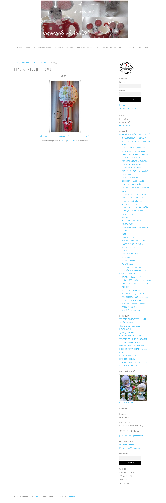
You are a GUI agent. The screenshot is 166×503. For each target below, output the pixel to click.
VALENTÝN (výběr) (129, 260)
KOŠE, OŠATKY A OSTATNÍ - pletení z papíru (134, 351)
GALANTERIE (127, 174)
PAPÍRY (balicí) (127, 214)
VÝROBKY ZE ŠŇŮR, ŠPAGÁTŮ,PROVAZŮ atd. (131, 308)
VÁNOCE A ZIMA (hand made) (133, 293)
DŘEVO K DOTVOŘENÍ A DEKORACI (135, 154)
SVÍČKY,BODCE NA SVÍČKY (132, 254)
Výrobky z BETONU (127, 332)
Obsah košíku (125, 125)
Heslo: (122, 90)
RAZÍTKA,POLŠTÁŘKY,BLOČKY (133, 240)
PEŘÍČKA (125, 217)
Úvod (19, 48)
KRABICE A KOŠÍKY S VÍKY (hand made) (137, 284)
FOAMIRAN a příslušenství (132, 168)
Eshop (27, 48)
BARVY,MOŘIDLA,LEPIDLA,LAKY (134, 138)
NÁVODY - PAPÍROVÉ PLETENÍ (131, 345)
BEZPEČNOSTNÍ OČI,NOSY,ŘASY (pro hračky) (136, 143)
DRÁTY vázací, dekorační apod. (134, 151)
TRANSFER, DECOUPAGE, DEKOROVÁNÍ (130, 327)
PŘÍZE (124, 234)
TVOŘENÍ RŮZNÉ (126, 322)
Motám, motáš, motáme (129, 448)
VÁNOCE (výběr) (128, 264)
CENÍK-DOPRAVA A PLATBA (109, 48)
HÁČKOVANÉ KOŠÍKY (130, 177)
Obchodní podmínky (42, 48)
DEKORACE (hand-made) (131, 277)
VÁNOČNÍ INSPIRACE (128, 365)
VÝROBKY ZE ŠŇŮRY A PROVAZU (133, 339)
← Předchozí (43, 136)
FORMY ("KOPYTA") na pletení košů (135, 171)
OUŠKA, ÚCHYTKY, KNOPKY (132, 211)
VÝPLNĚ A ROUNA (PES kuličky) (134, 270)
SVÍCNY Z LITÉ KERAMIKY (131, 290)
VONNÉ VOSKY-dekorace (131, 300)
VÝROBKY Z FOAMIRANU (129, 342)
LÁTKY (124, 191)
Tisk (36, 497)
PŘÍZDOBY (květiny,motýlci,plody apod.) (135, 229)
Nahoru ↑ (71, 497)
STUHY (124, 250)
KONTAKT (70, 48)
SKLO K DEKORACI (129, 247)
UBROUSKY (126, 257)
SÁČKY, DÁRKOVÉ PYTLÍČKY (132, 244)
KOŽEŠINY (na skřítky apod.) (133, 181)
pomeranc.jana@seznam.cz (131, 436)
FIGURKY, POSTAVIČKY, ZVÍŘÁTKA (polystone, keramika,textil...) (135, 163)
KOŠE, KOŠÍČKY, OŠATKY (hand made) (136, 280)
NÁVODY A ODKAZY (86, 48)
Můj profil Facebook (127, 444)
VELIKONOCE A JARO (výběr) (133, 267)
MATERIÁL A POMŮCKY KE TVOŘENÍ (134, 134)
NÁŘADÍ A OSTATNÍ (129, 204)
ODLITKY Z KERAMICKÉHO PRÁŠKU (135, 207)
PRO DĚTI (125, 287)
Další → (88, 136)
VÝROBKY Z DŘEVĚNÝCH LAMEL (134, 303)
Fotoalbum (58, 48)
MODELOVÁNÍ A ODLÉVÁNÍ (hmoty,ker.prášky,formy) (132, 199)
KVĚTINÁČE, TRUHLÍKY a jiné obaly (135, 187)
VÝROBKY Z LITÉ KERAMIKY (130, 335)
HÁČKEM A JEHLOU (40, 63)
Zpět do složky (64, 136)
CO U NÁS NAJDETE (132, 48)
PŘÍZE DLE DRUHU (129, 237)
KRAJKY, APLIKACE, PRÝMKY (133, 184)
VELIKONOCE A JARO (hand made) (135, 297)
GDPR (146, 48)
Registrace (123, 105)
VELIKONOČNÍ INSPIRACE (130, 355)
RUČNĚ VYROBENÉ (127, 273)
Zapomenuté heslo (127, 108)
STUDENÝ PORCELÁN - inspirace (133, 362)
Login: (122, 82)
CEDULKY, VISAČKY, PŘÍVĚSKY (133, 148)
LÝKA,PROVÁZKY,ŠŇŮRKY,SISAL (134, 194)
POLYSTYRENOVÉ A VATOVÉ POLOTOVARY (133, 222)
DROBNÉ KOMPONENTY (131, 158)
